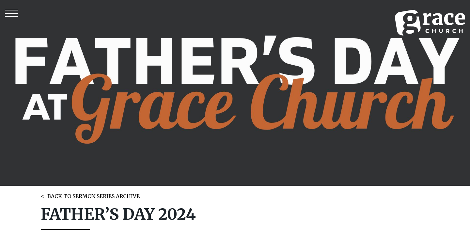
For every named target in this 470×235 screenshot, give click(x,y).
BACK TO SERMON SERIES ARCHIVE (93, 196)
